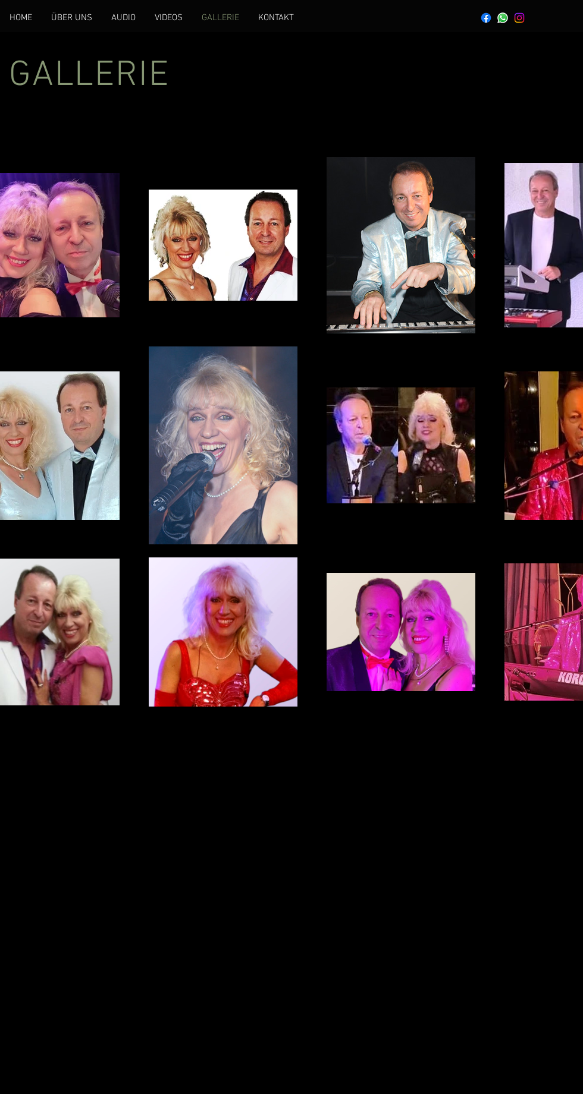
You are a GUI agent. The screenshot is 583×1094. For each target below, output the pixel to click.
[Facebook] (486, 17)
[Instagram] (519, 17)
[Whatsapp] (502, 17)
